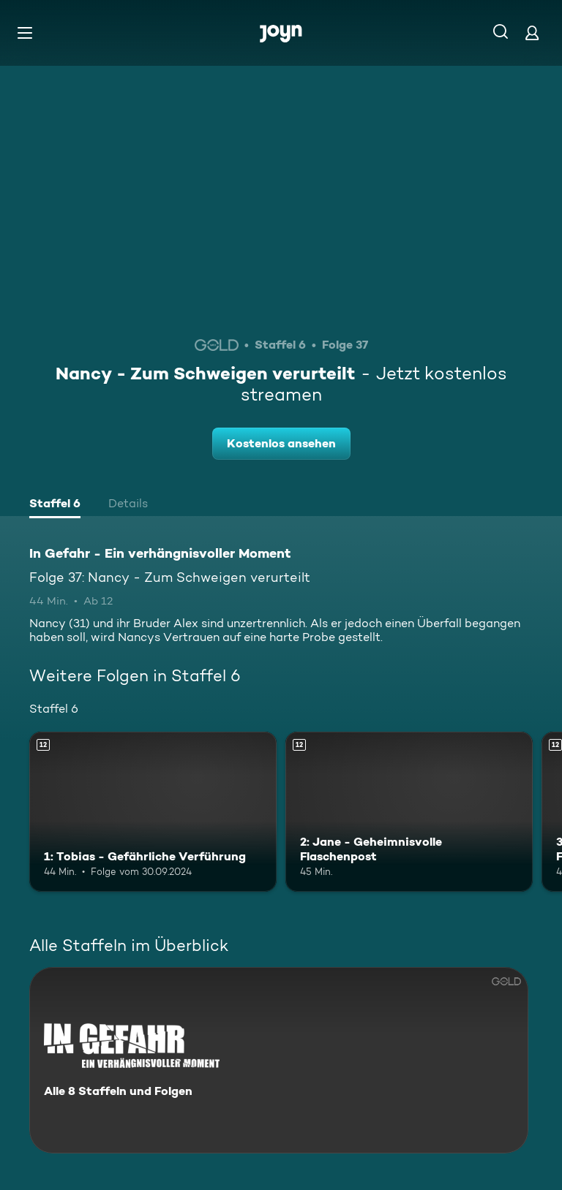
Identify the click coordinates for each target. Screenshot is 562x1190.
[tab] (54, 505)
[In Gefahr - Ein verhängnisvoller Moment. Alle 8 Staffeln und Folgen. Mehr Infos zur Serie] (278, 1060)
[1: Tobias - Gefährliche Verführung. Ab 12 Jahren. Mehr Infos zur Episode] (153, 812)
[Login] (532, 32)
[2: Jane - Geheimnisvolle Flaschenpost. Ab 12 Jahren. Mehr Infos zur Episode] (409, 812)
